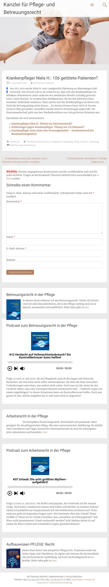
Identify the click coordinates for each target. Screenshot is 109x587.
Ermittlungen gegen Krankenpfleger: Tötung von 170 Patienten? (47, 127)
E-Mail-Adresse (16, 248)
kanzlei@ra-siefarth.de (83, 579)
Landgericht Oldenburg (61, 141)
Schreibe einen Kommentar (23, 145)
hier (87, 307)
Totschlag (94, 141)
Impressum (42, 582)
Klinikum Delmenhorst (38, 141)
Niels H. (84, 141)
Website (10, 260)
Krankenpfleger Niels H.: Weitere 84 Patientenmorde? (41, 123)
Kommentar (14, 201)
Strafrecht (15, 141)
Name (10, 236)
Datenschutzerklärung (61, 582)
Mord (76, 141)
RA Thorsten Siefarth (43, 83)
